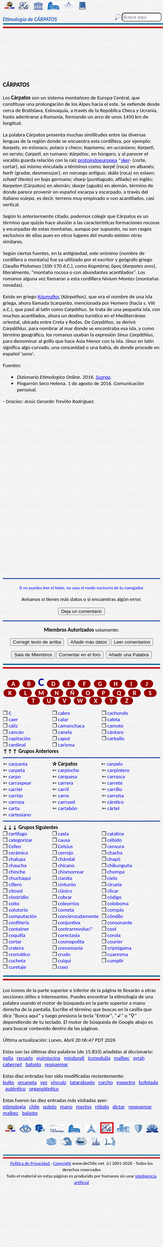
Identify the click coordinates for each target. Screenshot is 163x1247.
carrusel (66, 802)
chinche (16, 872)
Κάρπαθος (49, 296)
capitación (19, 738)
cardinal (16, 745)
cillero (15, 884)
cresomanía (70, 948)
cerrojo (65, 853)
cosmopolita (71, 941)
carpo (14, 776)
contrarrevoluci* (75, 929)
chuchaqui (19, 878)
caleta (113, 719)
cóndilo (115, 916)
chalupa (16, 859)
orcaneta (27, 1082)
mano (66, 1106)
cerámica (18, 853)
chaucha (17, 865)
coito (13, 903)
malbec (121, 1058)
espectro (125, 1082)
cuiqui (64, 960)
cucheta (16, 960)
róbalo (102, 1106)
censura (115, 846)
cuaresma (117, 954)
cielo (112, 878)
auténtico (15, 1088)
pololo (50, 1106)
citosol (15, 891)
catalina (115, 834)
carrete (114, 783)
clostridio (18, 897)
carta (13, 808)
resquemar (56, 1064)
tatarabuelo (82, 1082)
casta (63, 834)
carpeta (16, 770)
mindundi (74, 1058)
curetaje (17, 967)
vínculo (58, 1082)
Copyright (62, 1163)
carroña (115, 795)
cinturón (67, 884)
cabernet (12, 1064)
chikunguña (119, 865)
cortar (15, 941)
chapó (113, 859)
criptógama (119, 948)
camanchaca (71, 726)
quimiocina (48, 1058)
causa (64, 840)
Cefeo (14, 846)
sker (125, 160)
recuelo (25, 1058)
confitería (18, 922)
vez (43, 1082)
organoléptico (44, 1088)
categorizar (20, 840)
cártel (113, 808)
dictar (119, 1106)
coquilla (16, 935)
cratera (16, 948)
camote (115, 726)
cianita (65, 878)
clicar (113, 891)
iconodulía (99, 1058)
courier (114, 941)
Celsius (65, 846)
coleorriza (68, 903)
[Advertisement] (81, 55)
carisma (66, 745)
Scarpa (103, 377)
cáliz (13, 726)
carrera (65, 783)
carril (63, 789)
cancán (16, 732)
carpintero (118, 770)
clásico (65, 891)
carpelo (115, 764)
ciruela (114, 884)
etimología (14, 1106)
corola (114, 935)
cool (111, 929)
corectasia (69, 935)
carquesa (67, 776)
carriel (15, 789)
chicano (66, 865)
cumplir (115, 960)
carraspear (19, 783)
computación (22, 916)
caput (64, 738)
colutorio (18, 910)
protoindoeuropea (97, 160)
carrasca (116, 776)
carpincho (68, 770)
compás (115, 910)
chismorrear (71, 872)
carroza (16, 802)
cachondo (117, 713)
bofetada (148, 1082)
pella (8, 1058)
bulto (8, 1082)
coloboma (117, 903)
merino (83, 1106)
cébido (114, 840)
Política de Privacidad (30, 1163)
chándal (66, 859)
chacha (114, 853)
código (114, 897)
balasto (33, 1064)
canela (65, 732)
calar (63, 719)
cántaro (115, 732)
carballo (116, 738)
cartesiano (19, 814)
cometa (66, 910)
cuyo (63, 967)
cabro (64, 713)
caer (13, 719)
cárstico (115, 802)
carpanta (17, 764)
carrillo (114, 789)
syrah (138, 1058)
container (18, 929)
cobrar (65, 897)
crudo (64, 954)
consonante (119, 922)
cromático (19, 954)
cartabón (67, 808)
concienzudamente (78, 916)
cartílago (17, 834)
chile (34, 1106)
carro (63, 795)
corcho (105, 1082)
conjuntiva (69, 922)
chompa (116, 872)
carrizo (15, 795)
